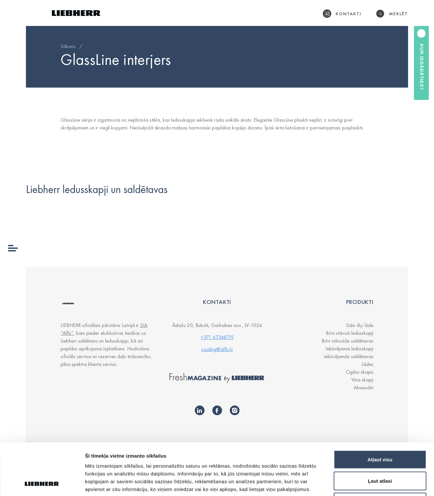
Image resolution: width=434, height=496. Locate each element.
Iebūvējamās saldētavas (348, 356)
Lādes (367, 364)
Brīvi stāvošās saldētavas (347, 340)
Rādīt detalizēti (353, 483)
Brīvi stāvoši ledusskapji (349, 333)
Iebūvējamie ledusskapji (349, 348)
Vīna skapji (362, 379)
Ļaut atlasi (380, 432)
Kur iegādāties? (421, 67)
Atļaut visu (380, 411)
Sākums (68, 46)
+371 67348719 (217, 337)
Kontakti (349, 14)
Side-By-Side (359, 325)
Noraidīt (380, 453)
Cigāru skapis (359, 372)
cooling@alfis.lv (217, 349)
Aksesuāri (363, 387)
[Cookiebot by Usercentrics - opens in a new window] (42, 483)
